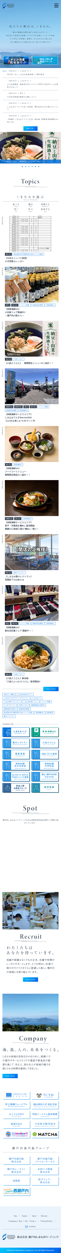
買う (7, 305)
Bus (20, 1221)
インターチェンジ (9, 705)
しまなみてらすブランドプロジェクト (16, 698)
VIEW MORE (51, 689)
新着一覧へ (30, 128)
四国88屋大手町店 (10, 709)
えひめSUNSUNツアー (24, 694)
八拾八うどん (18, 359)
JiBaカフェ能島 (9, 694)
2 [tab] (25, 166)
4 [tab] (32, 166)
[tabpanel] (30, 147)
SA (26, 1221)
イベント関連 (24, 305)
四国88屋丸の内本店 (38, 705)
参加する (18, 407)
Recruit (44, 1216)
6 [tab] (38, 166)
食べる (8, 254)
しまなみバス (36, 698)
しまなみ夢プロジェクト (12, 701)
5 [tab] (35, 166)
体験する (9, 407)
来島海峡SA (50, 305)
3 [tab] (29, 166)
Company (12, 1221)
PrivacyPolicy (47, 1221)
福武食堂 (50, 712)
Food (32, 1221)
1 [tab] (22, 166)
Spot (34, 1216)
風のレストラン (19, 572)
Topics (24, 1216)
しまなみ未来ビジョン (30, 701)
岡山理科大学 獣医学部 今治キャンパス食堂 (28, 254)
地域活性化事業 (38, 305)
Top (15, 1216)
